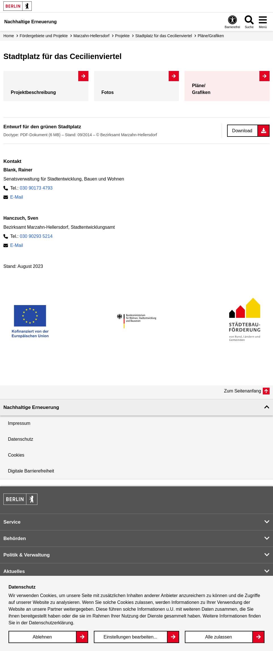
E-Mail (16, 197)
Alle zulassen (218, 637)
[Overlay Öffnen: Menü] (263, 21)
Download (242, 130)
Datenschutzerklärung (51, 622)
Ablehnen (42, 637)
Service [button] (12, 522)
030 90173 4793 (36, 188)
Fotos (107, 92)
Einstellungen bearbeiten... (130, 637)
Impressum (19, 423)
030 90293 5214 (36, 236)
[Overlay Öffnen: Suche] (249, 21)
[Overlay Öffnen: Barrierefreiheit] (232, 21)
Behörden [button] (14, 538)
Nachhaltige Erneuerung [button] (31, 407)
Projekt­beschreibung (33, 92)
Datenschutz (20, 439)
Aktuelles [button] (14, 571)
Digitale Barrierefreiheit (31, 471)
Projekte (122, 35)
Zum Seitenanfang (242, 390)
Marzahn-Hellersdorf (91, 35)
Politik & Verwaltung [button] (26, 555)
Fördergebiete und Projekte (44, 35)
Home (8, 35)
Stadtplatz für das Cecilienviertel (163, 35)
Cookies (16, 455)
